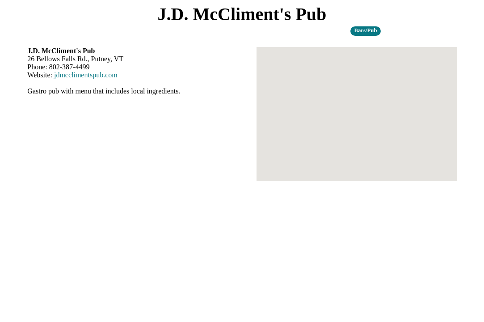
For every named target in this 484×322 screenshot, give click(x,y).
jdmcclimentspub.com (86, 75)
